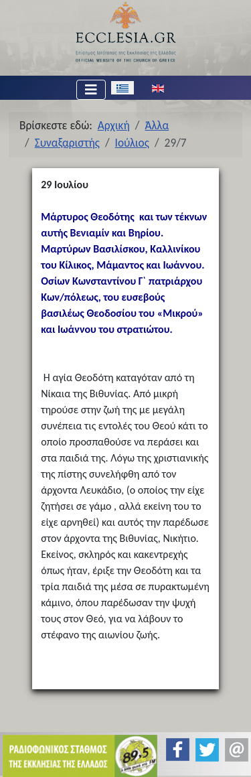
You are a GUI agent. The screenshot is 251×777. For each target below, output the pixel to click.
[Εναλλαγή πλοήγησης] (91, 90)
